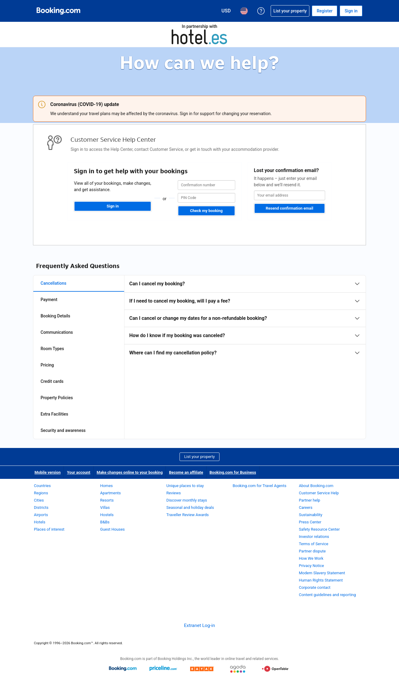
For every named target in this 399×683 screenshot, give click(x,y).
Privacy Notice (311, 565)
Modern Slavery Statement (322, 573)
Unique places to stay (185, 485)
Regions (41, 493)
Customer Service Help (319, 493)
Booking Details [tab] (55, 315)
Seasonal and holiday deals (190, 507)
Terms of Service (313, 544)
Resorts (107, 500)
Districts (41, 507)
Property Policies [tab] (57, 397)
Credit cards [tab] (52, 381)
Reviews (174, 493)
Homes (106, 485)
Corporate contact (314, 587)
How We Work (311, 558)
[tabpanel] (245, 318)
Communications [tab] (57, 332)
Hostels (107, 514)
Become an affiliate (186, 472)
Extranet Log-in (199, 625)
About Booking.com (316, 485)
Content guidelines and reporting (327, 594)
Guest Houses (112, 529)
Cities (39, 500)
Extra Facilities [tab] (54, 414)
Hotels (39, 522)
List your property (199, 456)
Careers (305, 507)
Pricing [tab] (47, 365)
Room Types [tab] (52, 348)
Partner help (309, 500)
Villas (105, 507)
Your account (78, 472)
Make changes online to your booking (130, 472)
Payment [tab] (49, 299)
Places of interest (49, 529)
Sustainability (310, 514)
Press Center (310, 522)
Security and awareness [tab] (63, 430)
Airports (41, 514)
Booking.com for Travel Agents (259, 485)
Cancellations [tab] (53, 283)
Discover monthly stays (187, 500)
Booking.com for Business (232, 472)
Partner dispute (312, 551)
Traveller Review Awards (188, 514)
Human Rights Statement (321, 580)
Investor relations (314, 536)
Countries (42, 485)
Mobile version (48, 472)
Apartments (110, 493)
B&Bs (105, 522)
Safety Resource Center (319, 529)
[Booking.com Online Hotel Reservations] (58, 11)
